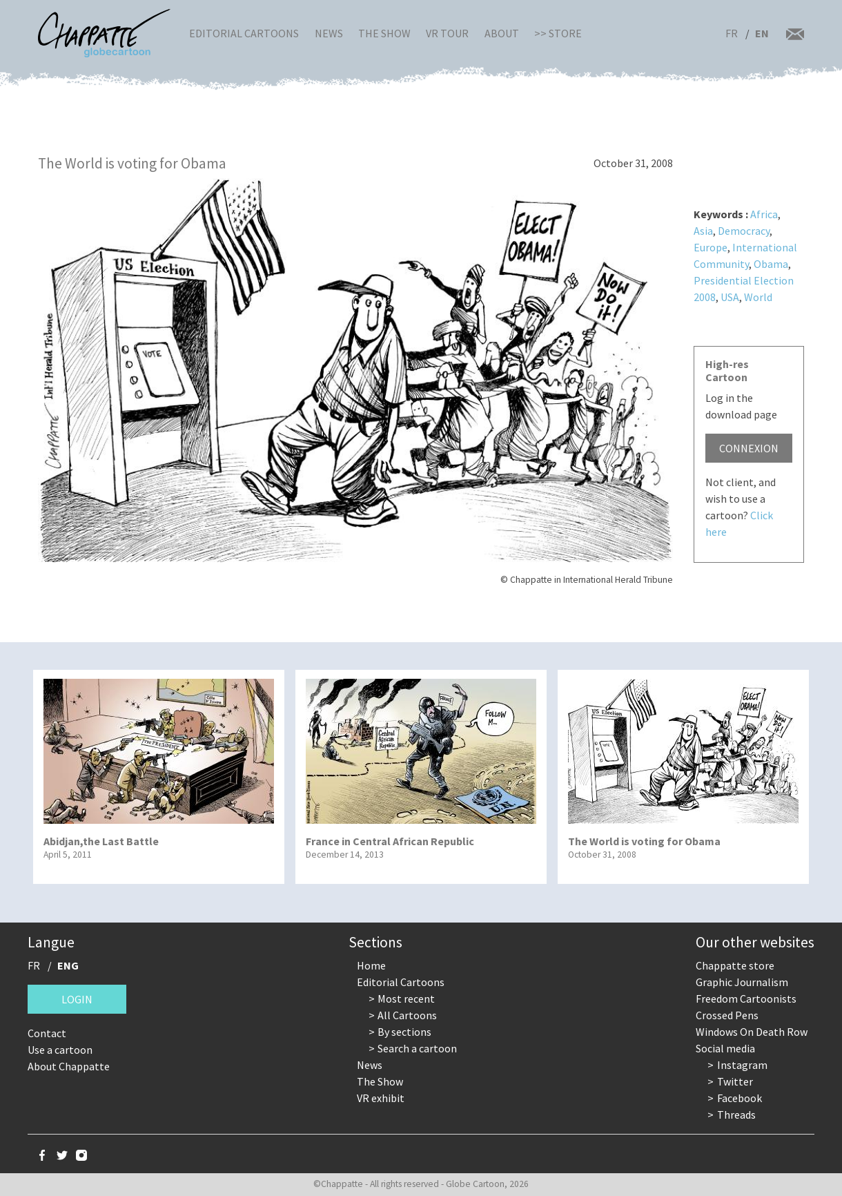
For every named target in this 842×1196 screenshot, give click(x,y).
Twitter (735, 1081)
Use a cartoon (60, 1050)
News (329, 33)
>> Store (558, 33)
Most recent (406, 998)
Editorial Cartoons (244, 33)
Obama (771, 264)
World (758, 297)
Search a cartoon (417, 1048)
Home (371, 965)
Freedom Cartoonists (746, 998)
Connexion (749, 448)
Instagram (742, 1065)
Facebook (739, 1098)
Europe (710, 247)
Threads (736, 1114)
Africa (764, 214)
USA (730, 297)
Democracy (744, 231)
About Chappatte (69, 1066)
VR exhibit (380, 1098)
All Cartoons (407, 1015)
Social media (725, 1048)
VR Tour (447, 33)
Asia (703, 231)
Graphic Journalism (742, 982)
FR (731, 33)
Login (76, 999)
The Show (384, 33)
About (501, 33)
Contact (47, 1033)
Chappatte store (735, 965)
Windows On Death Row (751, 1032)
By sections (404, 1032)
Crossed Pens (727, 1015)
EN (762, 33)
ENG (68, 965)
